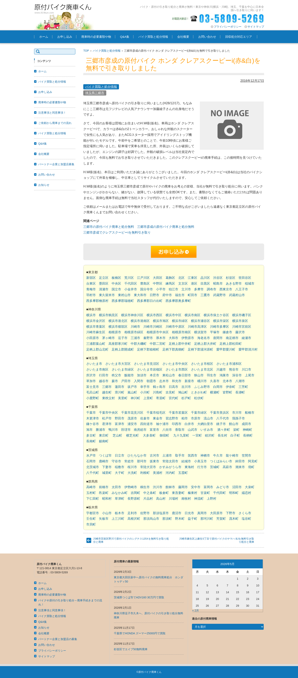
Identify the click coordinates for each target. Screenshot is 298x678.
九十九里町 (181, 435)
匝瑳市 (126, 429)
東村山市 (124, 295)
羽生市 (211, 375)
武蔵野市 (219, 295)
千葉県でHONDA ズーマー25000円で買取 (140, 633)
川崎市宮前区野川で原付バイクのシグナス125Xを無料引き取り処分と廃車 (131, 540)
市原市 (195, 418)
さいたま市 (94, 363)
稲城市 (249, 283)
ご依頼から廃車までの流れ (55, 123)
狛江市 (173, 289)
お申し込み (64, 36)
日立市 (119, 455)
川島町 (157, 392)
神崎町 (247, 429)
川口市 (246, 369)
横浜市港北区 (117, 321)
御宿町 (164, 435)
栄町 (236, 429)
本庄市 (154, 375)
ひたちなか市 (137, 455)
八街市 (167, 429)
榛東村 (192, 492)
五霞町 (183, 472)
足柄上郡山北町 (97, 349)
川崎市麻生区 (95, 332)
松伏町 (199, 398)
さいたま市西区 (177, 369)
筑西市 (192, 455)
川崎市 (135, 326)
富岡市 (208, 487)
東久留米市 (107, 295)
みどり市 (222, 487)
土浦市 (167, 455)
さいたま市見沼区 (146, 363)
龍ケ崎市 (232, 455)
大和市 (173, 338)
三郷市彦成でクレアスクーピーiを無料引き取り (117, 232)
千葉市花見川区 (132, 412)
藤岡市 (183, 487)
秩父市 (116, 375)
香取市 (180, 429)
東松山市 (168, 375)
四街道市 (146, 424)
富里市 (154, 429)
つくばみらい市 (221, 461)
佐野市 (145, 513)
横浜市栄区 (221, 321)
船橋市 (249, 412)
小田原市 (92, 338)
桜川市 (132, 467)
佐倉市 (145, 418)
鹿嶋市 (103, 461)
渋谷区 (218, 277)
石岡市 (91, 461)
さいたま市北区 (202, 369)
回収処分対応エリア (238, 36)
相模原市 (114, 332)
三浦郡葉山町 (95, 343)
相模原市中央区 (158, 332)
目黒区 (205, 283)
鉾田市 (240, 461)
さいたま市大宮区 (118, 363)
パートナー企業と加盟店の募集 (57, 639)
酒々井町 (223, 429)
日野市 (154, 295)
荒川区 (129, 277)
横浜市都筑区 (117, 326)
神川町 (135, 398)
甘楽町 (205, 492)
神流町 (199, 498)
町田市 (192, 295)
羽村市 (91, 295)
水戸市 (91, 455)
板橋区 (116, 277)
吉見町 (170, 392)
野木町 (180, 518)
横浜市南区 (192, 315)
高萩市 (227, 467)
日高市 (173, 386)
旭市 (89, 429)
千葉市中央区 (108, 412)
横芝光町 (132, 435)
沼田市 (237, 487)
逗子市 (122, 338)
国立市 (116, 289)
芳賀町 (221, 518)
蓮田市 (119, 386)
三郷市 (107, 386)
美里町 (122, 398)
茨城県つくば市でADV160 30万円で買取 (139, 597)
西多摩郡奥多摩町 (178, 300)
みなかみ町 (119, 492)
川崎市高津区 (197, 326)
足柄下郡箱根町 (148, 349)
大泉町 (249, 487)
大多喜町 (149, 435)
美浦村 (157, 472)
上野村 (211, 498)
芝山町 (117, 435)
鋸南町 (103, 441)
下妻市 (107, 467)
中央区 (116, 283)
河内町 (170, 472)
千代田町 (219, 492)
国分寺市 (146, 289)
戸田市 (126, 381)
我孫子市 (238, 418)
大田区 (157, 277)
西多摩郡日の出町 (149, 300)
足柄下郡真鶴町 (173, 349)
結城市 (186, 461)
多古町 (91, 435)
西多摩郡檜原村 (97, 300)
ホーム (43, 36)
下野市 (230, 513)
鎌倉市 (227, 332)
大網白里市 (205, 424)
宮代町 (173, 398)
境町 (251, 467)
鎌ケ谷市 (92, 424)
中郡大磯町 (139, 343)
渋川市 (157, 487)
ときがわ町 (199, 392)
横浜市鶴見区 (108, 315)
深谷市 (237, 375)
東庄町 (103, 435)
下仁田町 (92, 498)
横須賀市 (200, 332)
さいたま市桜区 (202, 363)
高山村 (161, 498)
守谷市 (116, 461)
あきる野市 (234, 283)
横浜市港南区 (140, 321)
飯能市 (129, 375)
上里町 (148, 398)
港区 (194, 283)
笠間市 (246, 455)
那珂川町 (206, 518)
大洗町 (132, 472)
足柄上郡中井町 (180, 343)
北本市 (227, 381)
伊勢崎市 (130, 487)
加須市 (142, 375)
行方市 (202, 467)
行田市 (103, 375)
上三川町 (118, 518)
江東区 (192, 277)
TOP (86, 50)
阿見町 (253, 461)
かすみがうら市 (170, 467)
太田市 (116, 487)
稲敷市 (119, 467)
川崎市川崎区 (152, 326)
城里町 (107, 472)
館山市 (234, 424)
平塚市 (214, 332)
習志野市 (172, 418)
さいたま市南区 (97, 369)
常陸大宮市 (148, 467)
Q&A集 (124, 36)
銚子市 (221, 424)
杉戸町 (186, 398)
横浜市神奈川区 (132, 315)
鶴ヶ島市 (159, 386)
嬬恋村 (246, 492)
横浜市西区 (154, 315)
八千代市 (222, 418)
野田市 (119, 418)
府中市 (167, 295)
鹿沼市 (176, 513)
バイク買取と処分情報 (153, 36)
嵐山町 (132, 392)
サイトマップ (255, 26)
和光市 (176, 381)
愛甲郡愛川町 (225, 349)
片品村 (148, 498)
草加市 (91, 381)
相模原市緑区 (133, 332)
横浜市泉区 (240, 321)
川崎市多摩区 (219, 326)
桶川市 (202, 381)
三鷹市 (205, 295)
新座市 (189, 381)
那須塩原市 (161, 513)
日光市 (189, 513)
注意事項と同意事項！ (52, 112)
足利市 (132, 513)
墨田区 (103, 283)
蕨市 (115, 381)
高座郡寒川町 (117, 343)
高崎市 (91, 487)
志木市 (164, 381)
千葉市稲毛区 (156, 412)
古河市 (154, 455)
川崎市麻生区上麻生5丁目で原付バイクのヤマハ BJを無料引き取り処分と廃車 (216, 540)
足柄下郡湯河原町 (200, 349)
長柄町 (248, 435)
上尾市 (249, 375)
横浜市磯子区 (241, 315)
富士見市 (92, 386)
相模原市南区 (181, 332)
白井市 (189, 424)
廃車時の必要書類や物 (96, 36)
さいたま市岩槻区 (149, 369)
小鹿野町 (92, 398)
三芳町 (243, 386)
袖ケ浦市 (162, 424)
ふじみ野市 (202, 386)
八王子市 (241, 289)
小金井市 (130, 289)
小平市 (161, 289)
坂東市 (154, 461)
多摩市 (199, 289)
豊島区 (145, 283)
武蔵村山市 (237, 295)
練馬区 (170, 283)
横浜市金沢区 (95, 321)
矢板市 (103, 518)
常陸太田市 (170, 461)
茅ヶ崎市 (108, 338)
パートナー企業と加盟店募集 (56, 164)
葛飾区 (170, 277)
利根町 (145, 472)
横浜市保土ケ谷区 (216, 315)
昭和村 (107, 498)
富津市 (119, 424)
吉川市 (186, 386)
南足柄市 (232, 338)
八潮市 (240, 381)
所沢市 (91, 375)
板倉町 (164, 492)
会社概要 (183, 36)
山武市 (192, 429)
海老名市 (203, 338)
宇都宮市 (92, 513)
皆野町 (227, 392)
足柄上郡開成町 (123, 349)
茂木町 (234, 518)
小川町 (145, 392)
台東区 (91, 283)
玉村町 (91, 492)
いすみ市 (206, 429)
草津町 (119, 498)
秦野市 (148, 338)
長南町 (91, 441)
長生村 (222, 435)
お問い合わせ (207, 36)
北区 (181, 277)
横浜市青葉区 (95, 326)
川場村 (173, 498)
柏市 (184, 418)
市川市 (237, 412)
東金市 (157, 418)
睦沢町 (210, 435)
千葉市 (91, 412)
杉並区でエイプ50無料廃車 (131, 649)
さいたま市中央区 (175, 363)
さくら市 (245, 513)
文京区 (183, 283)
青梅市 (91, 289)
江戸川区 (143, 277)
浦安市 (132, 424)
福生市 (180, 295)
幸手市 (145, 386)
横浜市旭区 (161, 321)
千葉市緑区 (199, 412)
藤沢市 (240, 332)
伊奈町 (230, 386)
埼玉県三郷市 (94, 93)
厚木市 (161, 338)
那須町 (167, 518)
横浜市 (91, 315)
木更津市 (92, 418)
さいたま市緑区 (123, 369)
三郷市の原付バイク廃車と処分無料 (108, 226)
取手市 (180, 455)
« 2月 (195, 610)
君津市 (107, 424)
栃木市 (119, 513)
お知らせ (43, 184)
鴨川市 (113, 429)
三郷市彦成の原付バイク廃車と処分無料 (165, 226)
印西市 (176, 424)
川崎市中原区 (175, 326)
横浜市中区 (173, 315)
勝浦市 (100, 429)
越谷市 (103, 381)
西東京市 (225, 289)
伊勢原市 (187, 338)
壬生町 (91, 518)
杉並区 (230, 277)
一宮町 (197, 435)
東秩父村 (108, 398)
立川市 (186, 289)
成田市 (246, 424)
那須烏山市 (151, 518)
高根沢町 (133, 518)
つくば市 (105, 455)
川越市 (221, 369)
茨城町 (214, 467)
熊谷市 (234, 369)
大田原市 (216, 513)
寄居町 (161, 398)
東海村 (189, 467)
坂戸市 (132, 386)
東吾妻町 (178, 492)
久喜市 (214, 381)
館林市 (170, 487)
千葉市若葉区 (178, 412)
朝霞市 (151, 381)
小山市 (107, 513)
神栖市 (205, 455)
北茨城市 (92, 467)
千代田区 (130, 283)
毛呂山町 (92, 392)
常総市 (129, 461)
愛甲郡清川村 (248, 349)
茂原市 (132, 418)
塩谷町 (246, 518)
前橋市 (103, 487)
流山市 (208, 418)
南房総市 (140, 429)
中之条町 (149, 492)
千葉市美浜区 (219, 412)
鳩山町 (183, 392)
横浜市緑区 (180, 321)
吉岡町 (135, 492)
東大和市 (140, 295)
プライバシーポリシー (227, 26)
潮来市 (240, 467)
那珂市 (142, 461)
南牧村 (186, 498)
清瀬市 (103, 289)
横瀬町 (214, 392)
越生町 (107, 392)
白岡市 (218, 386)
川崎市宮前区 (241, 326)
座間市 (218, 338)
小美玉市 (200, 461)
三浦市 (135, 338)
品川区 (205, 277)
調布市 (211, 289)
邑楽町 (103, 492)
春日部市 (184, 375)
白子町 (235, 435)
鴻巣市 (224, 375)
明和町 (234, 492)
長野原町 (133, 498)
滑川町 (119, 392)
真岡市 (202, 513)
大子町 (119, 472)
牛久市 (218, 455)
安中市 (195, 487)
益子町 (192, 518)
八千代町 (92, 472)
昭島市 (218, 283)
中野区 (157, 283)
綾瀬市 (246, 338)
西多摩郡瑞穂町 (123, 300)
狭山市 (199, 375)
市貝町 (91, 524)
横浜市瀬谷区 (200, 321)
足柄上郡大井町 (205, 343)
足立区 (103, 277)
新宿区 (91, 277)
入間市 (138, 381)
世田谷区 (245, 277)
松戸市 (107, 418)
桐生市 (145, 487)
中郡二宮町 (158, 343)
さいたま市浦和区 (229, 363)
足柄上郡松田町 (230, 343)
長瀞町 (240, 392)
